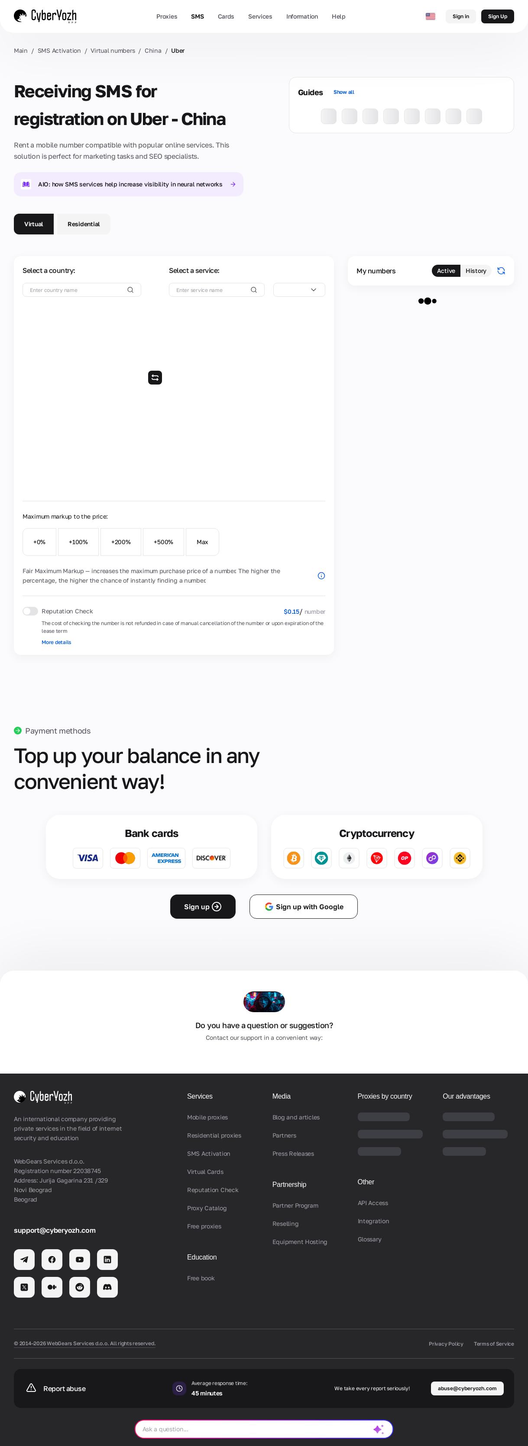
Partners (284, 1135)
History (476, 270)
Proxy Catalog (207, 1208)
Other (366, 1182)
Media (281, 1096)
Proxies (166, 16)
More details (56, 642)
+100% (78, 541)
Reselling (285, 1223)
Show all (344, 92)
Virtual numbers (113, 50)
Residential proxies (214, 1135)
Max (202, 541)
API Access (373, 1202)
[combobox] (299, 290)
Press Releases (293, 1153)
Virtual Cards (205, 1171)
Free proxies (204, 1226)
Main (21, 50)
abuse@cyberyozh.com (467, 1388)
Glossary (370, 1239)
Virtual (33, 224)
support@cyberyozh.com (54, 1230)
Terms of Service (494, 1343)
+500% (163, 541)
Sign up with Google (303, 906)
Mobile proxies (207, 1117)
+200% (121, 541)
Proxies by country (385, 1096)
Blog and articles (296, 1117)
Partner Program (295, 1205)
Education (202, 1257)
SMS (197, 16)
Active (446, 270)
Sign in (461, 16)
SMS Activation (59, 50)
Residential (84, 224)
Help (339, 16)
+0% (39, 541)
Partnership (289, 1184)
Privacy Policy (446, 1343)
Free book (200, 1278)
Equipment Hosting (299, 1241)
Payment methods (58, 730)
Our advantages (466, 1096)
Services (260, 16)
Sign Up (497, 16)
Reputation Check (213, 1189)
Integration (373, 1221)
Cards (226, 16)
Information (302, 16)
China (153, 50)
